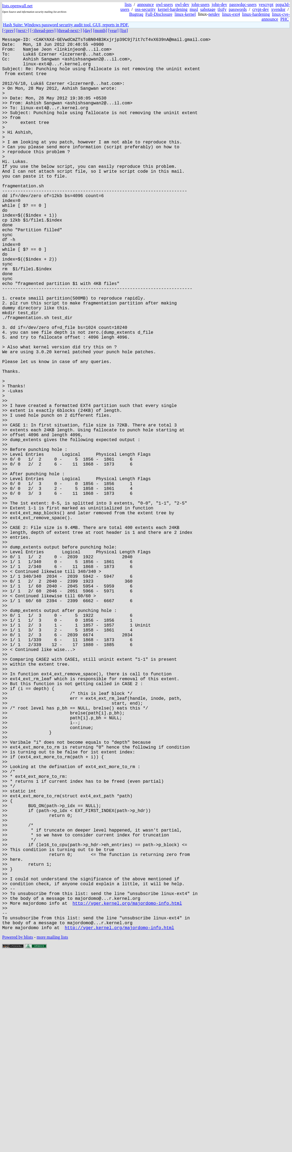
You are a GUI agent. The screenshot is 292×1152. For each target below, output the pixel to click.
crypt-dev (260, 9)
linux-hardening (256, 14)
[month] (100, 30)
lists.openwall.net (17, 6)
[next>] (22, 30)
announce (145, 4)
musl (194, 9)
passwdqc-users (242, 4)
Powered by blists (17, 1135)
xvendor (278, 9)
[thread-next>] (69, 30)
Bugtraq (136, 14)
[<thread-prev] (42, 30)
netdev (214, 14)
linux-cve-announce (276, 16)
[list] (124, 30)
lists (128, 4)
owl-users (164, 4)
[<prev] (8, 30)
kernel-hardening (172, 9)
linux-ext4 (231, 14)
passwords (238, 9)
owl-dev (182, 4)
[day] (87, 30)
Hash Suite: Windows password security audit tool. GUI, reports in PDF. (66, 25)
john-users (200, 4)
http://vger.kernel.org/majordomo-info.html (127, 1096)
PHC (284, 19)
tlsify (222, 9)
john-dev (219, 4)
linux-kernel (185, 14)
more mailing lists (52, 1135)
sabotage (207, 9)
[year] (113, 30)
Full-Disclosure (159, 14)
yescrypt (266, 4)
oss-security (145, 9)
